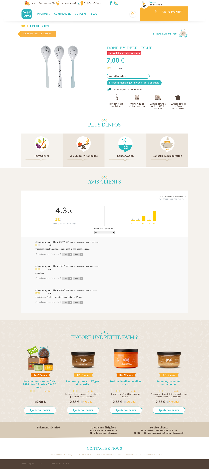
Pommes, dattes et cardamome (168, 383)
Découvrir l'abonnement (165, 34)
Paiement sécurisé (48, 427)
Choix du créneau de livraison (103, 433)
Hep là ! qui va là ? (156, 5)
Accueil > (25, 26)
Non (79, 254)
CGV (40, 464)
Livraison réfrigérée (103, 427)
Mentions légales (28, 464)
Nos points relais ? (68, 3)
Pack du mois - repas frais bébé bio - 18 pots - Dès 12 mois (39, 384)
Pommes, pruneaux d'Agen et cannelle (82, 383)
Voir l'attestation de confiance (173, 196)
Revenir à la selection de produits (38, 34)
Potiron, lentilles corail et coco (125, 383)
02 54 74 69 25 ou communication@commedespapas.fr (159, 433)
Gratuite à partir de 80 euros (103, 430)
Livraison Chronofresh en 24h (43, 3)
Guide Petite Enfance (92, 3)
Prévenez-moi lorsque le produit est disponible (134, 82)
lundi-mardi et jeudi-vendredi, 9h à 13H (159, 430)
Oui (68, 254)
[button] (43, 13)
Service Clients (159, 427)
